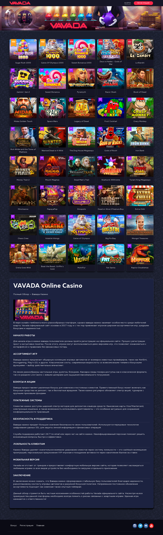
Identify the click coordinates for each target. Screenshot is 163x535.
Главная (40, 526)
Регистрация (26, 526)
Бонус (13, 526)
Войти (128, 3)
